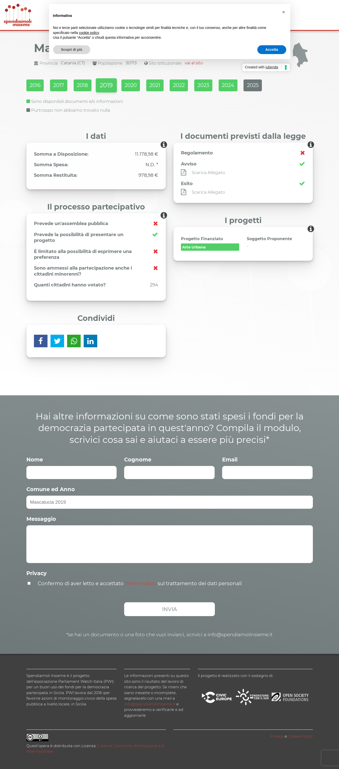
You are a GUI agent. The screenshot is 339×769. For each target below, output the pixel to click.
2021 (166, 86)
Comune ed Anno (50, 488)
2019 (113, 86)
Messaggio (41, 518)
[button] (284, 12)
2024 (246, 86)
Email (229, 459)
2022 (192, 86)
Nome (34, 459)
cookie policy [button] (89, 33)
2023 (219, 86)
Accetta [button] (271, 50)
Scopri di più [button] (71, 50)
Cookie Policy (300, 735)
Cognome (137, 459)
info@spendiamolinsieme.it (149, 703)
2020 (140, 86)
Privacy (36, 572)
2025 (273, 86)
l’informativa (140, 583)
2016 (35, 86)
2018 (87, 86)
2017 (61, 86)
